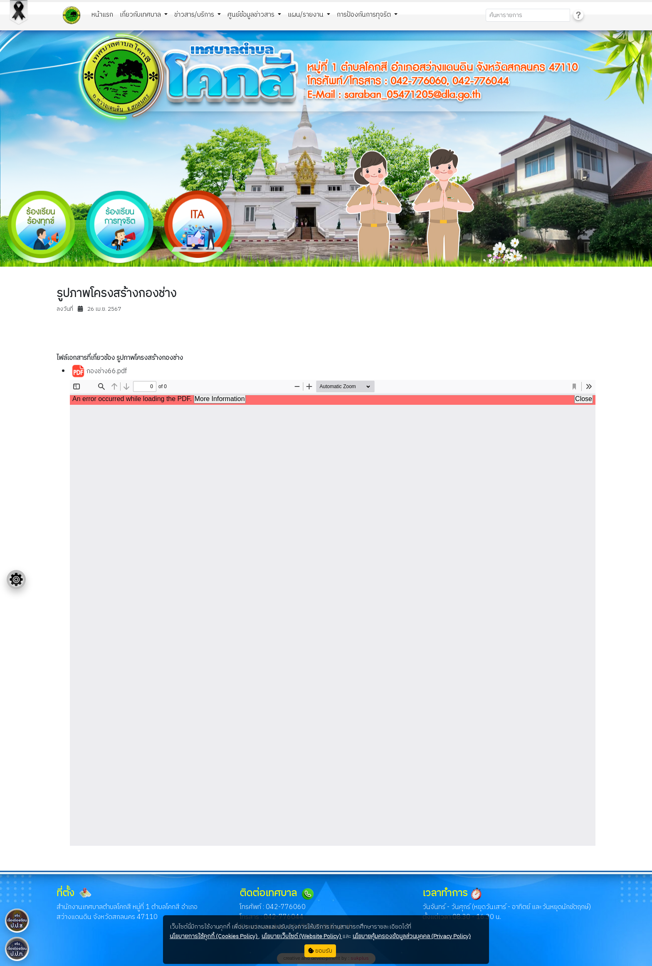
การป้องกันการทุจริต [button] (365, 14)
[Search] (528, 15)
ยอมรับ (320, 951)
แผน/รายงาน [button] (306, 14)
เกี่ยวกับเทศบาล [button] (141, 14)
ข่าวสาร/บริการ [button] (195, 14)
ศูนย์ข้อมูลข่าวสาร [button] (251, 14)
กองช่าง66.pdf (99, 371)
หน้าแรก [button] (102, 14)
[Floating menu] (16, 579)
